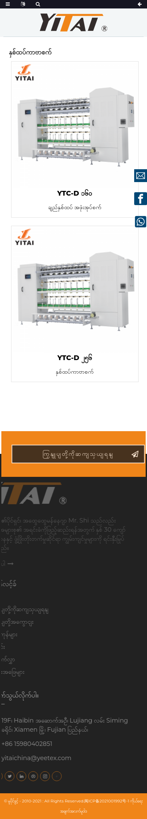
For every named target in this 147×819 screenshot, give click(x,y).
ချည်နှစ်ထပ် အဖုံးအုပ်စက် (74, 207)
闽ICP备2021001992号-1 (106, 800)
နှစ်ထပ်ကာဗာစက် (75, 372)
